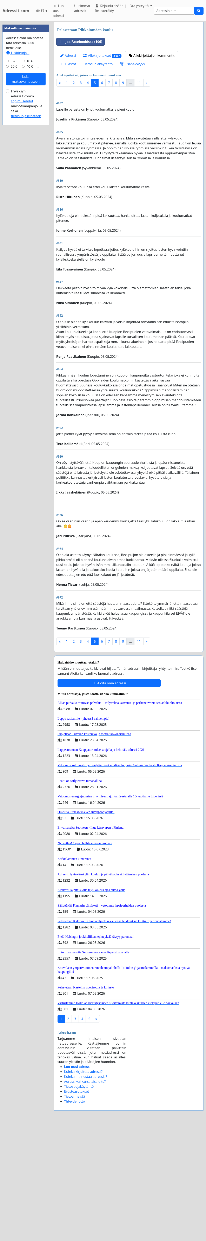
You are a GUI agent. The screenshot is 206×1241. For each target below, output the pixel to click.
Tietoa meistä (74, 1154)
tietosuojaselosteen (26, 239)
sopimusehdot (22, 225)
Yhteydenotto (74, 1159)
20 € (14, 190)
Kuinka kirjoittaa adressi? (83, 1129)
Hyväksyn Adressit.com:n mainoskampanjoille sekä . (26, 227)
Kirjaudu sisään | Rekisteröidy (110, 8)
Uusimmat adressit (82, 8)
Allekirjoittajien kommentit (151, 55)
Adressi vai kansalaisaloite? (85, 1139)
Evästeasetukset (76, 1149)
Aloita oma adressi (109, 741)
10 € (29, 185)
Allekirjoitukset (102, 55)
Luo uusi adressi (58, 11)
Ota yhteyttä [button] (139, 6)
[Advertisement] (128, 534)
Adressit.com (15, 10)
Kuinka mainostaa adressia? (85, 1134)
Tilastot (68, 64)
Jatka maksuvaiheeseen (26, 203)
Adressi (68, 55)
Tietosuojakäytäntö (98, 64)
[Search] (174, 11)
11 (139, 82)
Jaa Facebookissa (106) (79, 41)
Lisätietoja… (17, 176)
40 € (29, 190)
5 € (13, 185)
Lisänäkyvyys (132, 64)
